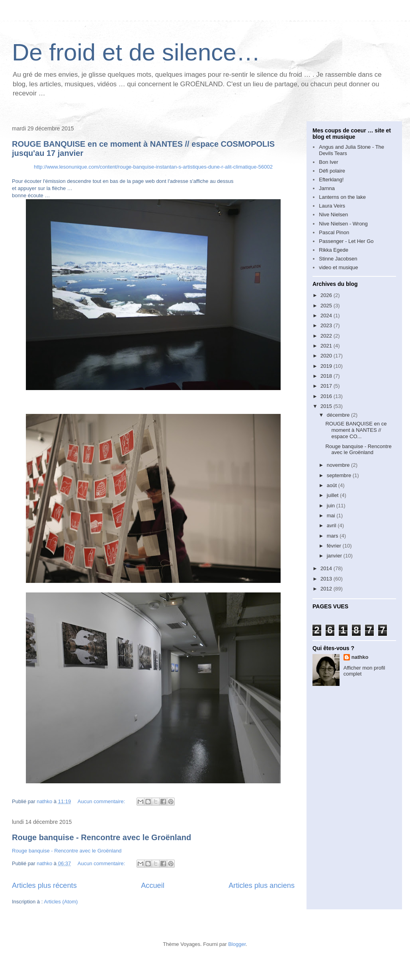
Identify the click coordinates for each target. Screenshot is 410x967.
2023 (327, 325)
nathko (360, 657)
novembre (339, 465)
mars (333, 536)
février (335, 546)
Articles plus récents (44, 885)
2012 (327, 589)
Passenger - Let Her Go (346, 241)
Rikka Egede (333, 250)
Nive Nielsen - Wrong (343, 224)
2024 (327, 315)
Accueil (152, 885)
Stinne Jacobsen (338, 259)
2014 (327, 568)
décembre (339, 415)
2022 (327, 336)
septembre (340, 475)
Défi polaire (332, 171)
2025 (327, 306)
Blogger (237, 944)
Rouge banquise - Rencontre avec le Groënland (101, 837)
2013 (327, 579)
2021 (327, 346)
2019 (327, 366)
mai (332, 515)
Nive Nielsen (333, 214)
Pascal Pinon (334, 232)
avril (332, 525)
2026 (327, 295)
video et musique (338, 267)
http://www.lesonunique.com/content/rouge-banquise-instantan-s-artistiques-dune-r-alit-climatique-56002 (153, 167)
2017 (327, 386)
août (332, 485)
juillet (333, 495)
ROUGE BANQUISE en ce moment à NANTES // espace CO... (356, 430)
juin (331, 506)
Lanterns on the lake (342, 197)
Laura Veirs (332, 206)
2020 (327, 356)
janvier (335, 556)
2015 (327, 406)
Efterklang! (331, 180)
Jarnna (327, 188)
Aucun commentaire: (102, 801)
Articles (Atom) (61, 902)
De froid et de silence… (136, 52)
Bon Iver (328, 162)
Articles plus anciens (261, 885)
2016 (327, 396)
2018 (327, 376)
